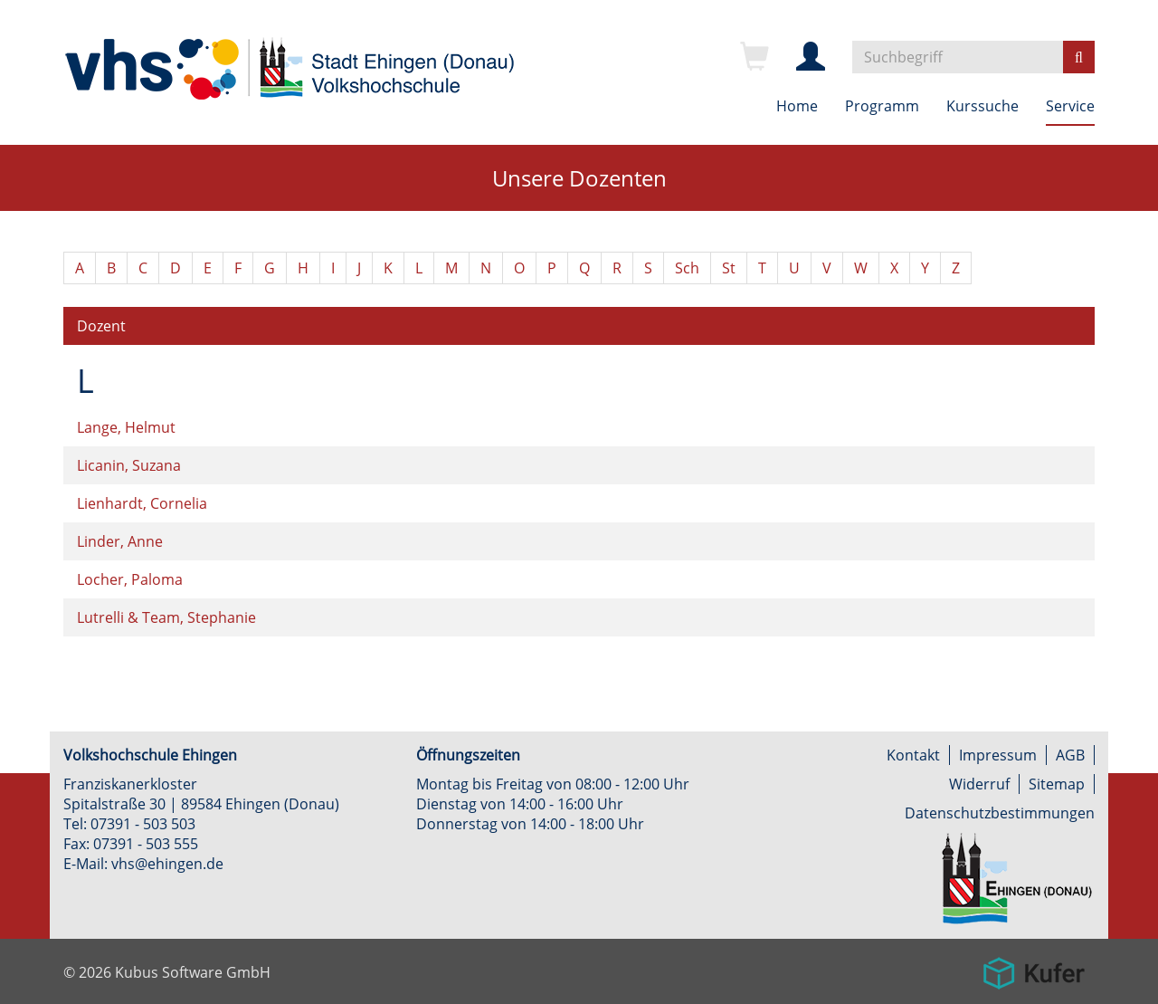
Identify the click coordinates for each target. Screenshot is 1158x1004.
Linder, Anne (120, 541)
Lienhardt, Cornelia (142, 503)
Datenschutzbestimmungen (1000, 813)
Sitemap (1057, 784)
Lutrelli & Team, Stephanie (166, 617)
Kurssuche (982, 106)
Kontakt (913, 755)
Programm (882, 106)
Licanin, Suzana (129, 465)
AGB (1070, 755)
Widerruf (979, 784)
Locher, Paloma (130, 579)
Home (797, 106)
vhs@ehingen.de (167, 864)
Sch (687, 268)
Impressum (998, 755)
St (729, 268)
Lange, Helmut (126, 427)
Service (1070, 106)
